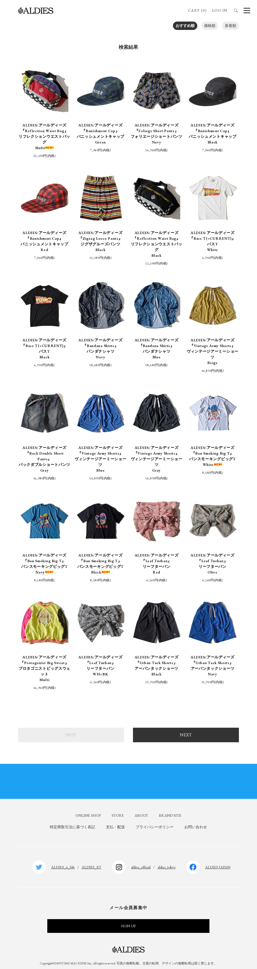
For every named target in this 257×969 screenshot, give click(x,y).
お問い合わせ (195, 822)
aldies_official (141, 862)
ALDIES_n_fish (63, 862)
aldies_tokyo (166, 862)
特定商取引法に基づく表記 (72, 822)
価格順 (209, 25)
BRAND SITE (170, 810)
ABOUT (141, 810)
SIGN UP (128, 921)
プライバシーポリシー (154, 822)
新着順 (230, 25)
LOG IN (219, 10)
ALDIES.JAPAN (217, 862)
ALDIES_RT (91, 862)
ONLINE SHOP (88, 810)
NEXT (186, 730)
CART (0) (197, 10)
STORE (118, 810)
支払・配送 (115, 822)
